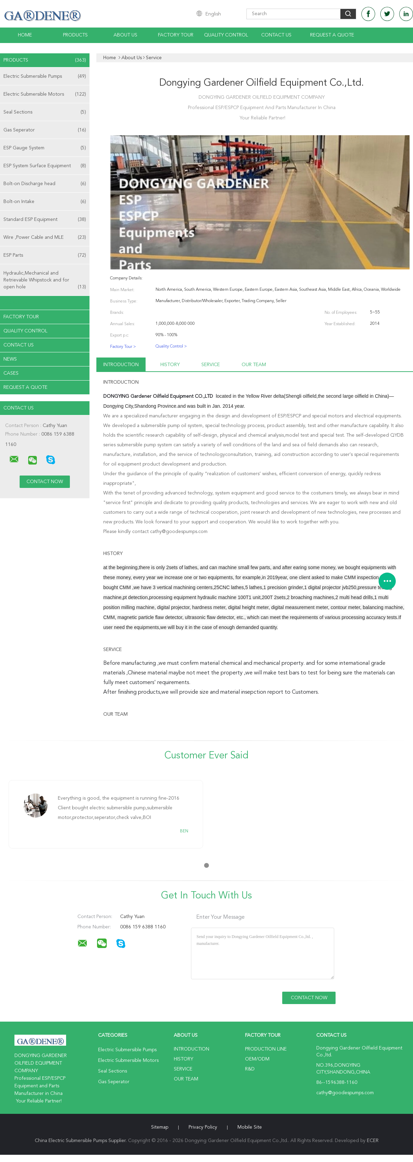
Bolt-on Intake (44, 201)
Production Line (266, 1049)
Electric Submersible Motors (44, 94)
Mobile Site (249, 1127)
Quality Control (226, 35)
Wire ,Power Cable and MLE (44, 237)
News (10, 359)
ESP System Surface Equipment (44, 165)
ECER (373, 1140)
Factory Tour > (123, 347)
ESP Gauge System (44, 148)
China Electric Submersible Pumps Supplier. (81, 1140)
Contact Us (276, 35)
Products (75, 35)
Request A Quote (332, 35)
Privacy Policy (203, 1127)
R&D (250, 1069)
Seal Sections (44, 112)
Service (210, 364)
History (170, 364)
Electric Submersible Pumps (44, 76)
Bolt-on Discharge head (44, 183)
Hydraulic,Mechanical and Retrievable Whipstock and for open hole (44, 280)
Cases (11, 373)
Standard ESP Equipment (44, 219)
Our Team (254, 364)
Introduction (121, 364)
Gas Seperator (44, 130)
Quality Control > (171, 346)
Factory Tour (175, 35)
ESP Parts (44, 255)
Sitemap (159, 1127)
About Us (125, 35)
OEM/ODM (257, 1059)
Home (25, 35)
